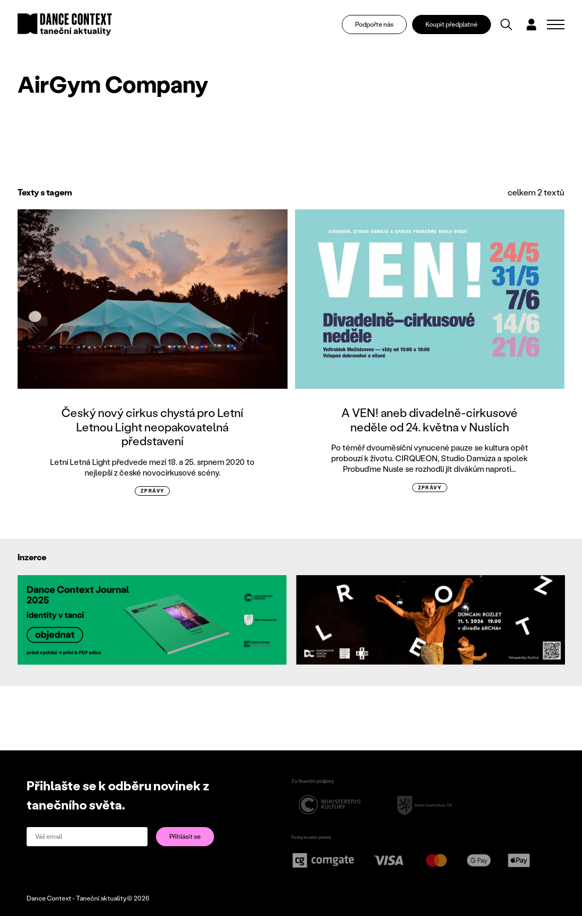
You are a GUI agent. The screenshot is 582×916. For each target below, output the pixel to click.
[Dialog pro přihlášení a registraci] (531, 24)
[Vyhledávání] (506, 24)
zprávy (153, 491)
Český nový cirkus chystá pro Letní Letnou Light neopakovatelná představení (152, 426)
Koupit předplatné (451, 24)
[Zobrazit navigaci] (555, 24)
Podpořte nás (374, 24)
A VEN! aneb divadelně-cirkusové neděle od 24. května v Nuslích (429, 419)
